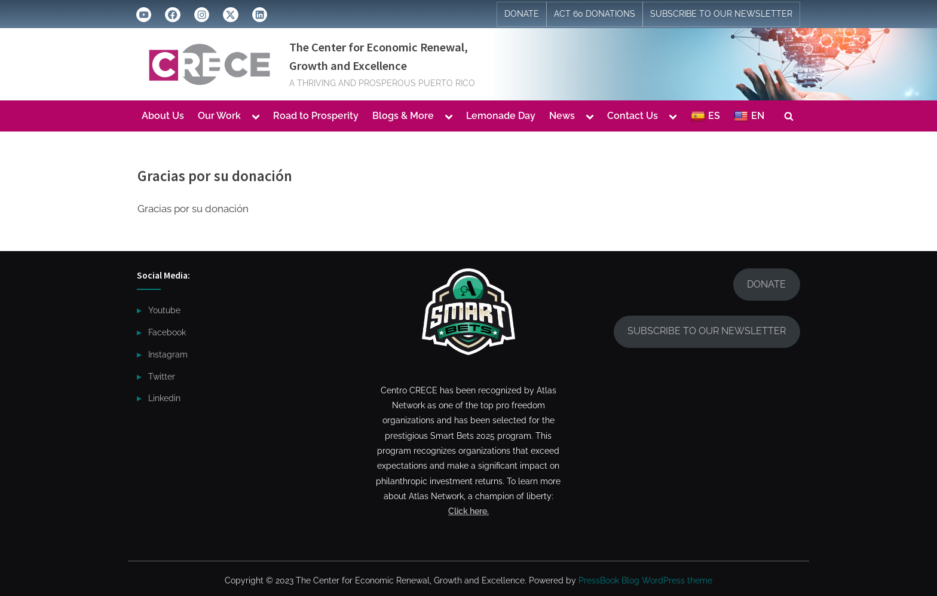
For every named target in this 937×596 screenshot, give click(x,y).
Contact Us (632, 115)
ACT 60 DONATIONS (594, 14)
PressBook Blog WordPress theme (645, 580)
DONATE (521, 14)
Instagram (168, 354)
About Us (163, 115)
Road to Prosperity (316, 115)
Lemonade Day (500, 115)
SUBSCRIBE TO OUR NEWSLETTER (721, 14)
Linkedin (164, 398)
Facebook (167, 332)
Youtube (164, 310)
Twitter (161, 376)
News (562, 115)
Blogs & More (403, 115)
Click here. (468, 511)
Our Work (219, 115)
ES (705, 116)
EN (749, 116)
